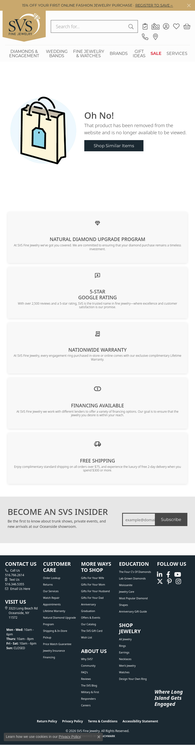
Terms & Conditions (103, 721)
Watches (124, 672)
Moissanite (126, 585)
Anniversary (88, 604)
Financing (49, 657)
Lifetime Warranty (54, 611)
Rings (122, 646)
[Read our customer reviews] (97, 275)
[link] (145, 26)
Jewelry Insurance (54, 650)
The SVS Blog (89, 685)
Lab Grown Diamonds (132, 578)
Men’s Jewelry (127, 665)
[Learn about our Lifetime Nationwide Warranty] (97, 333)
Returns (48, 584)
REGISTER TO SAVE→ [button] (154, 5)
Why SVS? (87, 659)
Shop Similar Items (114, 145)
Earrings (124, 652)
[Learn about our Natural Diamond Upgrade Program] (97, 223)
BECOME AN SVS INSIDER (58, 512)
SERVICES (177, 53)
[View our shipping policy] (97, 443)
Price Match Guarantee (57, 644)
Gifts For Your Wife (92, 578)
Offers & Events (90, 617)
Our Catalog (88, 624)
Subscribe (171, 519)
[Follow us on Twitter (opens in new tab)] (160, 581)
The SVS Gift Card (91, 631)
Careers (85, 705)
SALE (156, 53)
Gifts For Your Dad (92, 598)
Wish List (86, 637)
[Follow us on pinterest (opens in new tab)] (169, 581)
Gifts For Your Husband (95, 591)
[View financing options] (97, 388)
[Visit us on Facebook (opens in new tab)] (168, 574)
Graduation (88, 611)
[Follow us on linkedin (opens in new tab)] (159, 574)
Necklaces (125, 659)
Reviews (86, 679)
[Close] (189, 5)
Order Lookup (51, 578)
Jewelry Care (126, 591)
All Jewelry (125, 639)
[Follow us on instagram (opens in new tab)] (178, 581)
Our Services (51, 591)
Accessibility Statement (140, 721)
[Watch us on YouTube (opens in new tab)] (177, 574)
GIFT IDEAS (139, 53)
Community (88, 665)
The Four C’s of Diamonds (135, 572)
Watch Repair (51, 598)
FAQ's (84, 672)
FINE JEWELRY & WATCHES (88, 53)
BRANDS (119, 53)
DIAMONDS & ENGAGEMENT (24, 53)
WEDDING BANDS (57, 53)
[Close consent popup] (98, 736)
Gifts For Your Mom (93, 584)
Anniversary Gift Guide (133, 611)
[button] (166, 26)
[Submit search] (132, 26)
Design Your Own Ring (133, 679)
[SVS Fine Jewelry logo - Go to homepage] (24, 26)
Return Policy (47, 721)
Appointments (52, 604)
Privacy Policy (72, 721)
